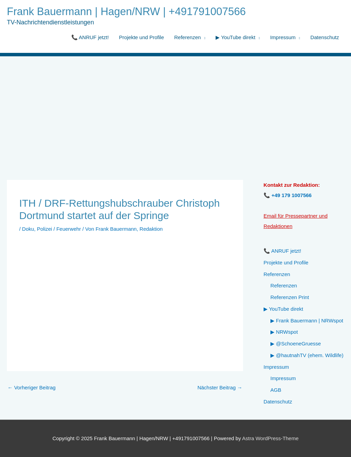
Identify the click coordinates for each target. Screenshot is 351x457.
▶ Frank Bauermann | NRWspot (306, 320)
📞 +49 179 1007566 (288, 195)
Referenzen (187, 37)
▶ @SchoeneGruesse (295, 343)
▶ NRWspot (284, 332)
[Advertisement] (175, 108)
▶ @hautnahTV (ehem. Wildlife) (306, 355)
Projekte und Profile (141, 37)
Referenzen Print (289, 297)
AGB (275, 390)
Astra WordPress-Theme (270, 438)
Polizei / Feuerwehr (59, 229)
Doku (28, 229)
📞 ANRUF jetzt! (90, 37)
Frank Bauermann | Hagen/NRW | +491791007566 (126, 11)
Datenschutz (325, 37)
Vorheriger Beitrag (32, 387)
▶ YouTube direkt (235, 37)
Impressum (282, 37)
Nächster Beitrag (219, 387)
